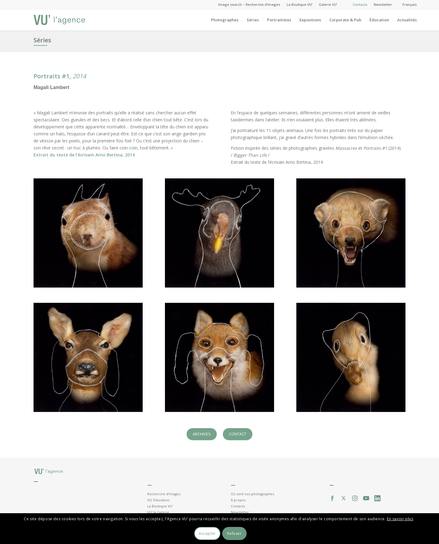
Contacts (360, 4)
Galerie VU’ (328, 4)
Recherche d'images (163, 494)
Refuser (234, 533)
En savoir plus (400, 518)
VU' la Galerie (158, 512)
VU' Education (158, 500)
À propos (238, 500)
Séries (42, 40)
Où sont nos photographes (252, 494)
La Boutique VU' (160, 506)
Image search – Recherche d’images (249, 4)
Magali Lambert (51, 87)
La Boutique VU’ (299, 4)
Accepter (207, 533)
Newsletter (383, 4)
